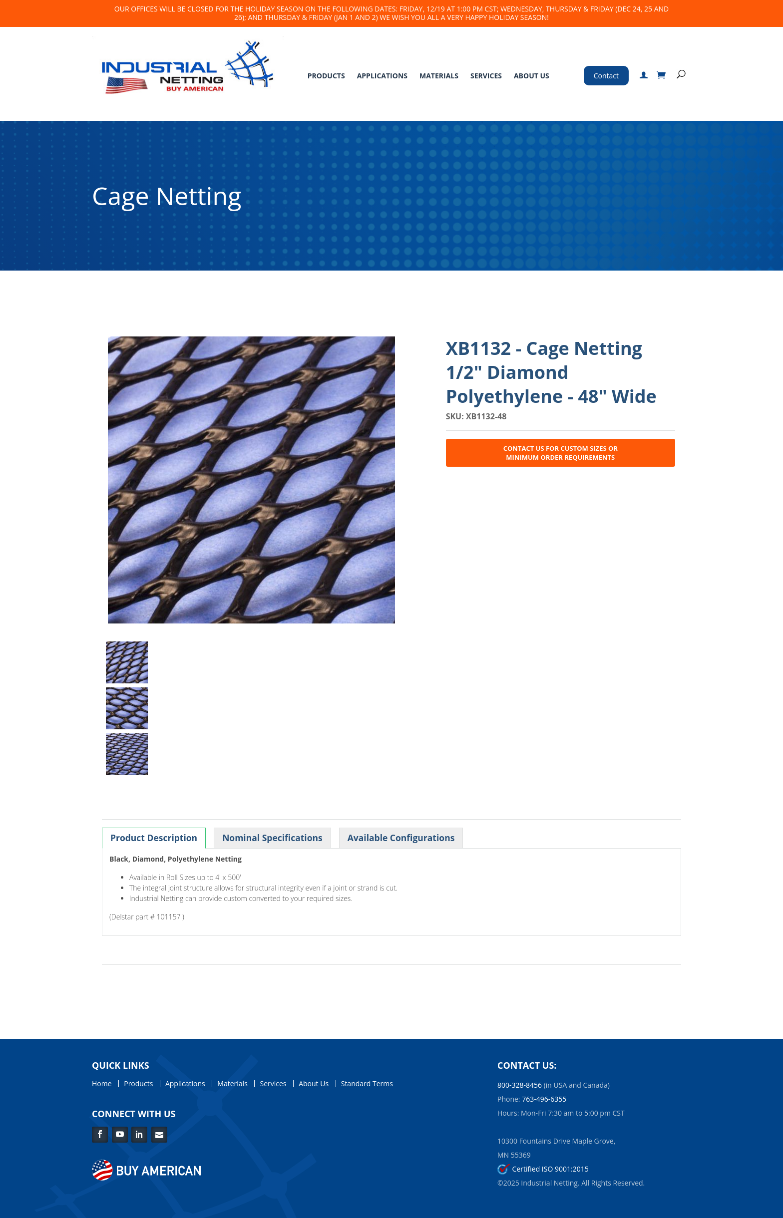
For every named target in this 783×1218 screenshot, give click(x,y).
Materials (438, 75)
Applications (382, 75)
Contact (606, 75)
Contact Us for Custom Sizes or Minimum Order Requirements (560, 453)
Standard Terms (367, 1083)
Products (326, 75)
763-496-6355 (544, 1099)
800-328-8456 (519, 1085)
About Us (531, 75)
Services (486, 75)
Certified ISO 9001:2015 (543, 1169)
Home (102, 1083)
